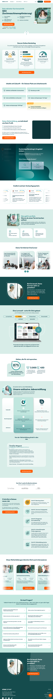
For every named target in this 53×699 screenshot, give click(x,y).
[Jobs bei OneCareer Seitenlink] (47, 694)
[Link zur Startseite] (11, 689)
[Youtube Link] (9, 698)
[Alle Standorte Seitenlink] (48, 696)
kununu (44, 63)
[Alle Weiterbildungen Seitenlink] (48, 698)
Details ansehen (7, 588)
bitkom (11, 63)
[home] (5, 1)
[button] (12, 1)
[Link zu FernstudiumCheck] (9, 28)
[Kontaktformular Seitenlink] (49, 689)
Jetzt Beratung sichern (8, 24)
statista (27, 66)
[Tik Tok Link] (12, 698)
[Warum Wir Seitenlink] (49, 692)
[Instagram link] (6, 698)
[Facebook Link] (3, 698)
